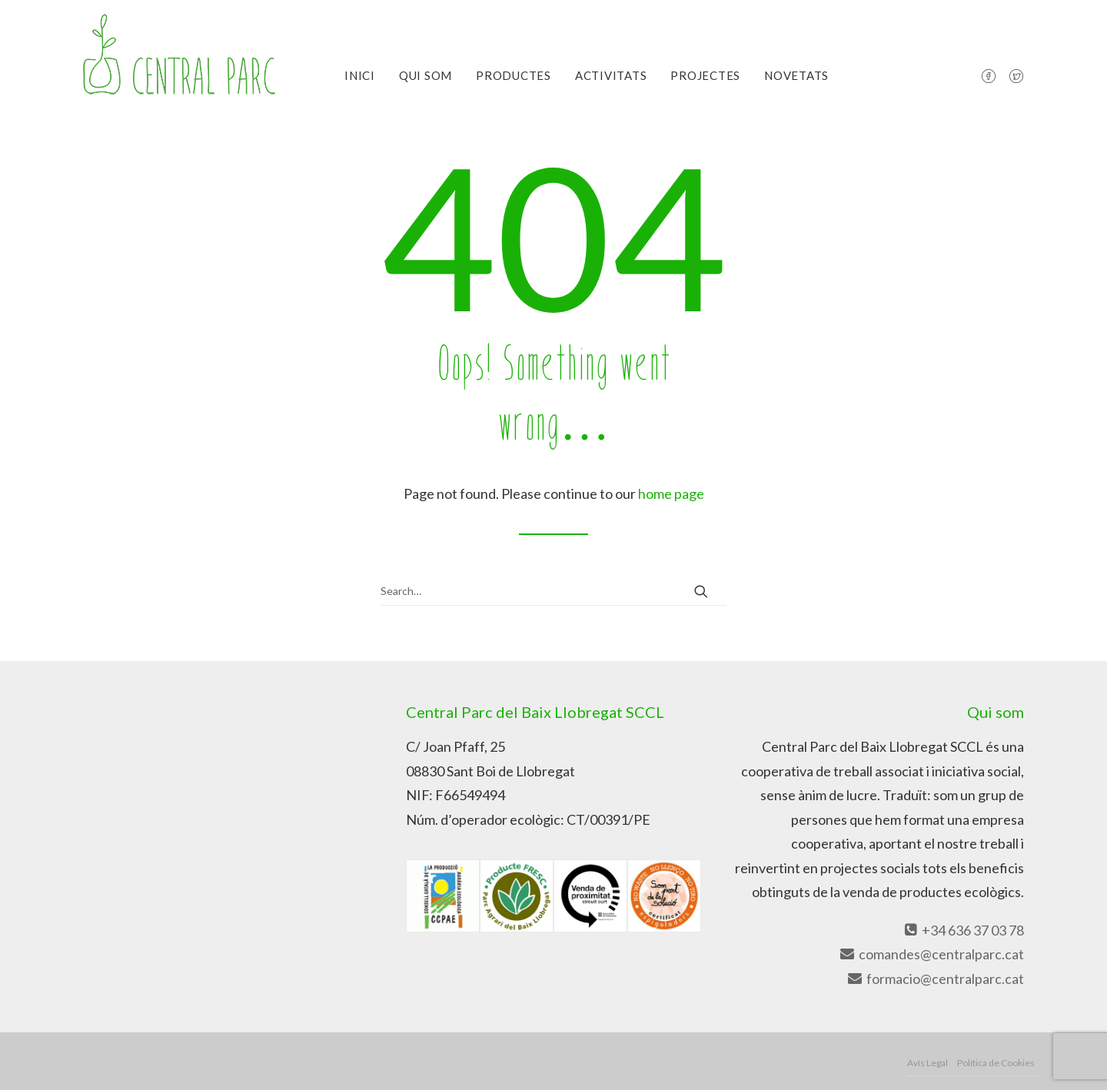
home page (671, 493)
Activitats (611, 75)
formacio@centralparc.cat (935, 978)
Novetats (796, 75)
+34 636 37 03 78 (963, 930)
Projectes (705, 75)
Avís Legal (927, 1062)
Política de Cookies (996, 1062)
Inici (359, 75)
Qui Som (425, 75)
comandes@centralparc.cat (931, 953)
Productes (513, 75)
